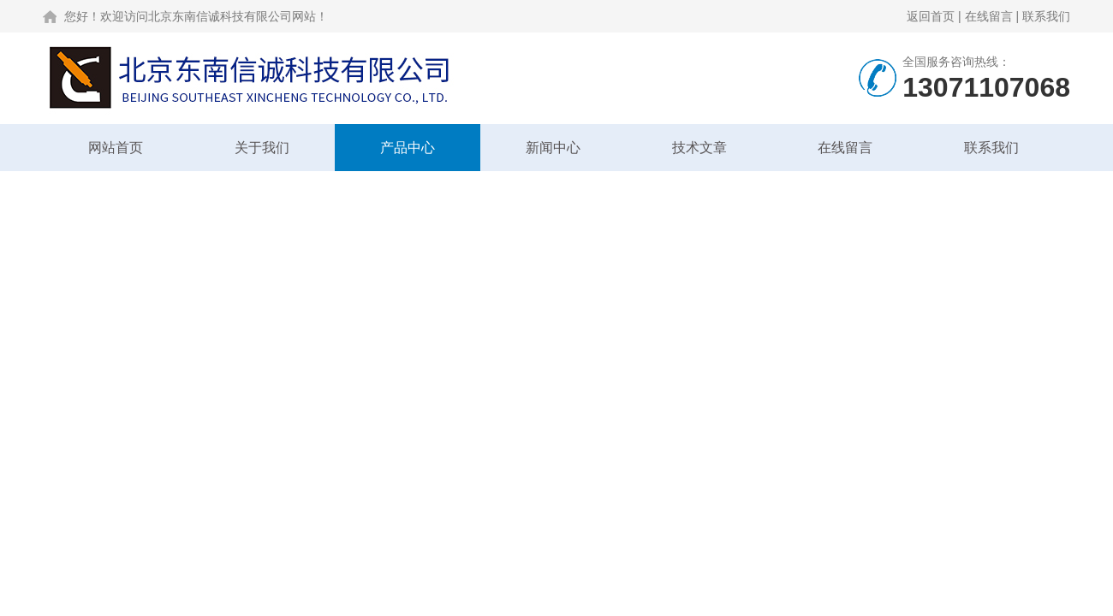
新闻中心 (553, 147)
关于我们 (262, 147)
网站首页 (115, 147)
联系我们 (1046, 16)
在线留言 (989, 16)
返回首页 (931, 16)
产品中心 (407, 147)
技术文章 (699, 147)
